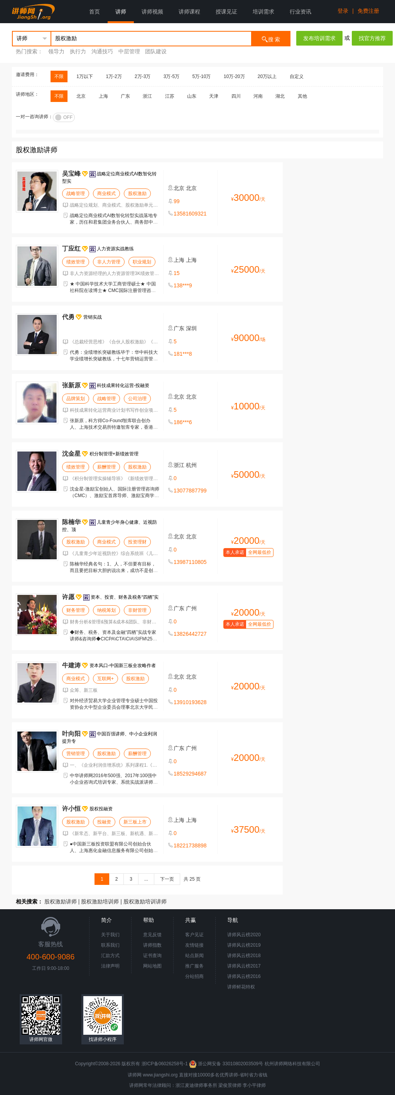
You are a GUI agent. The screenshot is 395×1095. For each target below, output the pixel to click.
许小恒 (71, 808)
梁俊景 (225, 1085)
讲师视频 (152, 11)
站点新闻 (194, 955)
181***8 (183, 354)
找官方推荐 (372, 38)
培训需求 (263, 11)
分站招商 (194, 976)
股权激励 (137, 193)
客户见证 (194, 934)
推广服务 (194, 966)
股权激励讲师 (60, 901)
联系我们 (110, 945)
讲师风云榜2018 (244, 955)
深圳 (191, 328)
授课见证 (226, 11)
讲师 (120, 11)
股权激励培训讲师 (145, 901)
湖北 (280, 96)
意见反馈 (152, 934)
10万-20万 (234, 76)
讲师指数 (152, 945)
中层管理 (129, 51)
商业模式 (106, 193)
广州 (191, 608)
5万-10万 (201, 76)
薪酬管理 (106, 467)
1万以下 (84, 76)
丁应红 (71, 248)
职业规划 (142, 262)
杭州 (191, 465)
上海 (103, 96)
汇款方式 (110, 955)
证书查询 (152, 955)
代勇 (68, 317)
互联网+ (105, 678)
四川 (236, 96)
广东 (125, 96)
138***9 (183, 285)
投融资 (104, 822)
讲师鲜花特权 (241, 987)
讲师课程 (189, 11)
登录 (343, 11)
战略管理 (75, 193)
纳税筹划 (106, 610)
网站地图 (152, 966)
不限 (59, 76)
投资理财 (137, 542)
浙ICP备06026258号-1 (165, 1063)
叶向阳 (71, 733)
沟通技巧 (102, 51)
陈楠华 (71, 522)
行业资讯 (300, 11)
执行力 (78, 51)
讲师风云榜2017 (244, 966)
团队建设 (156, 51)
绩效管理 (75, 262)
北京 (81, 96)
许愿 (68, 597)
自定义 (297, 76)
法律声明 (110, 966)
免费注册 (368, 11)
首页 (94, 11)
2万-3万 (142, 76)
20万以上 (267, 76)
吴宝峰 (71, 173)
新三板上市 (135, 822)
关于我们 (110, 934)
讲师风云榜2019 (244, 945)
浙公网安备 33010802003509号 (226, 1063)
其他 (302, 96)
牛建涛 (71, 665)
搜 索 (270, 38)
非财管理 (137, 610)
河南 (258, 96)
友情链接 (194, 945)
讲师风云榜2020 (244, 934)
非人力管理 (108, 262)
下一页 (167, 879)
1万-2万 (114, 76)
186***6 (183, 422)
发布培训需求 (319, 38)
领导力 (56, 51)
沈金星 (71, 453)
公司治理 (137, 398)
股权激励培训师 (100, 901)
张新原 (71, 385)
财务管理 (75, 610)
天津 (213, 96)
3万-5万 (171, 76)
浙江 (147, 96)
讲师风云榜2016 (244, 976)
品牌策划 (75, 398)
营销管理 (75, 753)
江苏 (169, 96)
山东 (191, 96)
